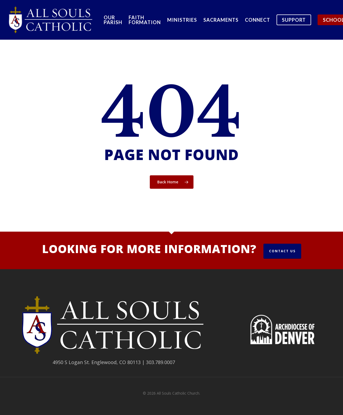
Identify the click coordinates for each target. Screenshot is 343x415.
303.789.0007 (160, 362)
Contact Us (282, 251)
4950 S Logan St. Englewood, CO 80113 (97, 362)
